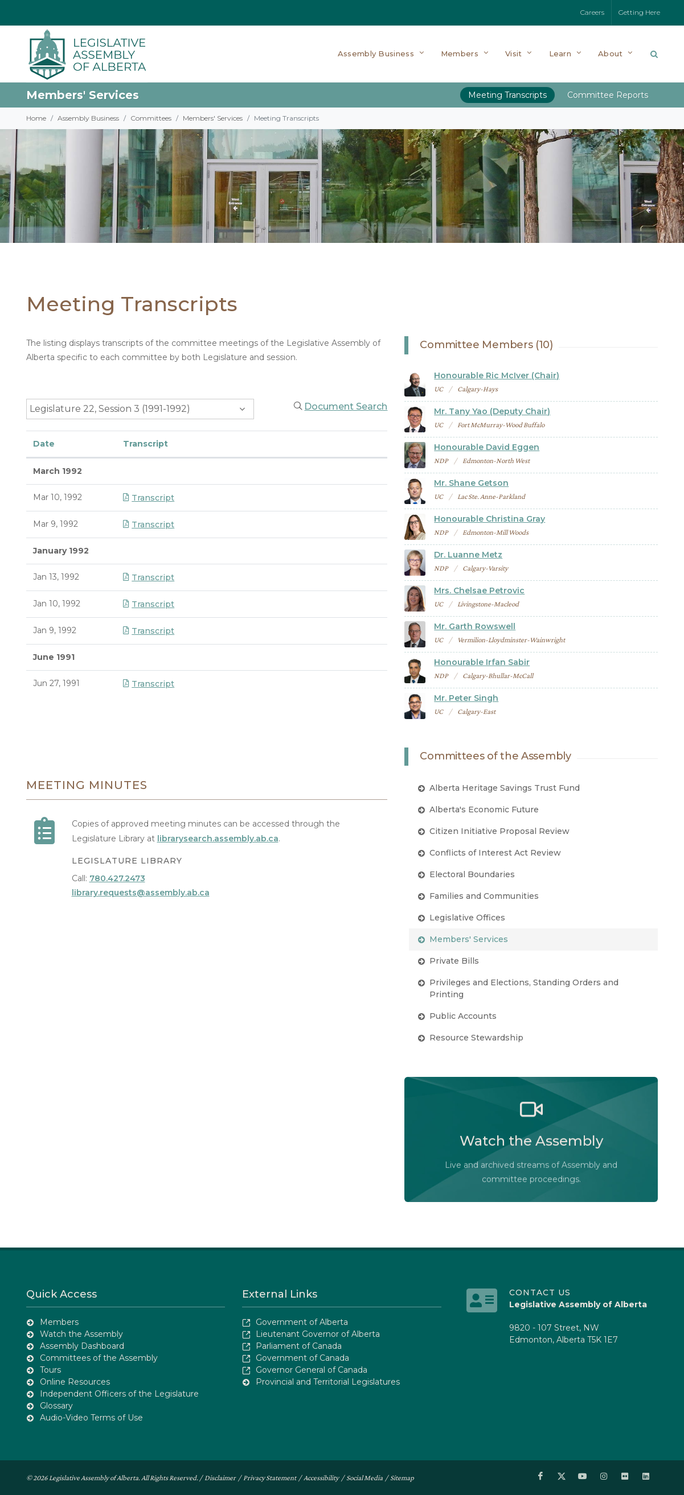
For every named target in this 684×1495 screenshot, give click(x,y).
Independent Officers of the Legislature (119, 1394)
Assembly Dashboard (82, 1346)
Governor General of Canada (311, 1370)
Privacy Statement (269, 1477)
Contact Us (540, 1292)
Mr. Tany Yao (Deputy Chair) (492, 411)
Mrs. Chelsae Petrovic (479, 590)
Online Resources (75, 1382)
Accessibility (321, 1477)
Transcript (148, 498)
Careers (592, 12)
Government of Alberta (302, 1322)
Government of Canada (302, 1358)
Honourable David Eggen (486, 447)
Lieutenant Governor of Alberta (318, 1334)
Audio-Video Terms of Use (91, 1418)
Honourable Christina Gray (489, 519)
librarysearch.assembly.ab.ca (217, 838)
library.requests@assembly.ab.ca (141, 892)
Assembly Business (88, 118)
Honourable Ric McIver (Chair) (496, 375)
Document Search (345, 406)
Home (36, 118)
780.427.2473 (117, 878)
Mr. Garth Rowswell (474, 626)
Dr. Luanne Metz (468, 555)
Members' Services (82, 95)
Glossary (56, 1406)
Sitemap (402, 1477)
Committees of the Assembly (99, 1358)
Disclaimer (220, 1477)
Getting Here (639, 12)
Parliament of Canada (299, 1346)
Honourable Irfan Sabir (482, 662)
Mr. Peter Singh (466, 698)
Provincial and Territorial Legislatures (328, 1382)
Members (59, 1322)
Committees (150, 118)
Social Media (364, 1477)
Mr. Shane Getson (471, 483)
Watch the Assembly (81, 1334)
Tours (50, 1370)
